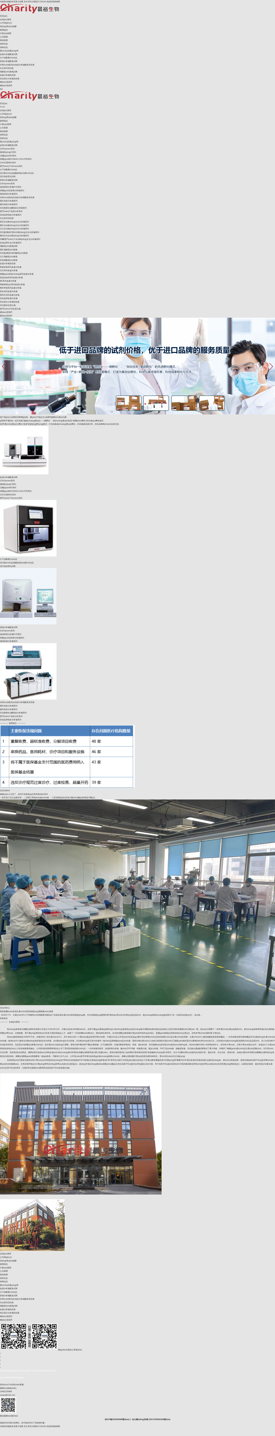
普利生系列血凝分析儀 (9, 295)
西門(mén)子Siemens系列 (11, 166)
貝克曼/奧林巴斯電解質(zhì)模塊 (14, 253)
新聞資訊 (4, 30)
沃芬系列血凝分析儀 (8, 270)
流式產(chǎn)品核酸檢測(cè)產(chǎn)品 (17, 173)
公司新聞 (4, 37)
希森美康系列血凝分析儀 (10, 267)
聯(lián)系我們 (6, 82)
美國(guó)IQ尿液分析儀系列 (12, 190)
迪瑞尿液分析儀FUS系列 (10, 187)
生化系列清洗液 (7, 68)
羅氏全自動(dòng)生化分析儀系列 (14, 225)
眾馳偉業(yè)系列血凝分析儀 (12, 284)
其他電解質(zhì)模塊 (8, 260)
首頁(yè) (3, 16)
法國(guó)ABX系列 (8, 156)
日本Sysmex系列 (7, 149)
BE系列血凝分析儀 (8, 281)
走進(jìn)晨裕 (5, 19)
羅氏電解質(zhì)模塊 (8, 250)
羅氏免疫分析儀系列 (8, 201)
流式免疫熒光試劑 (8, 176)
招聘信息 (4, 44)
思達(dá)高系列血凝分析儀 (11, 277)
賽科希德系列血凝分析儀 (10, 288)
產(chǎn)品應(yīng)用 (9, 51)
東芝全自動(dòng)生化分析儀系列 (14, 222)
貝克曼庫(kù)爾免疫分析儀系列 (13, 208)
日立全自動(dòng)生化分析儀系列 (14, 229)
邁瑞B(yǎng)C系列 (8, 152)
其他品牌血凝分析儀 (8, 298)
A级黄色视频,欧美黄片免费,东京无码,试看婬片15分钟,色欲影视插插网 (30, 1)
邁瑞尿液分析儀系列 (8, 194)
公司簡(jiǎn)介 (6, 23)
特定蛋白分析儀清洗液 (9, 79)
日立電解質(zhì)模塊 (8, 256)
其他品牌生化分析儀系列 (10, 243)
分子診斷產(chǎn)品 (8, 58)
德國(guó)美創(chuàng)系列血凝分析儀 (16, 274)
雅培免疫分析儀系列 (8, 204)
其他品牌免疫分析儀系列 (10, 215)
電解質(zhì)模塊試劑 (8, 72)
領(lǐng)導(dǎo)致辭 (8, 26)
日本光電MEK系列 (8, 163)
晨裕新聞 (4, 40)
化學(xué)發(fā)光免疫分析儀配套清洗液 (17, 65)
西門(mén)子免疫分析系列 (11, 211)
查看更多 (4, 1018)
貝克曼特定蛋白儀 (8, 305)
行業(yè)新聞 (5, 33)
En (3, 107)
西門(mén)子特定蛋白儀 (10, 309)
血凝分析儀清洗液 (8, 75)
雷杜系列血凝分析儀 (8, 291)
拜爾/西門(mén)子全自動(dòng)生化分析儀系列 (20, 239)
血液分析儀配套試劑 (8, 54)
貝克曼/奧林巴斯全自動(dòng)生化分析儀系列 (19, 232)
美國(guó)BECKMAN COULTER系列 (16, 159)
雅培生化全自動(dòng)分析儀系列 (14, 236)
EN (1, 89)
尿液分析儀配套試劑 (8, 61)
